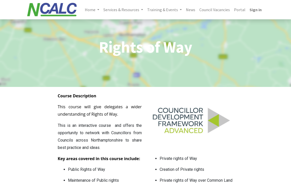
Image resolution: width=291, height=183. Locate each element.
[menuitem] (190, 10)
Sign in (256, 9)
